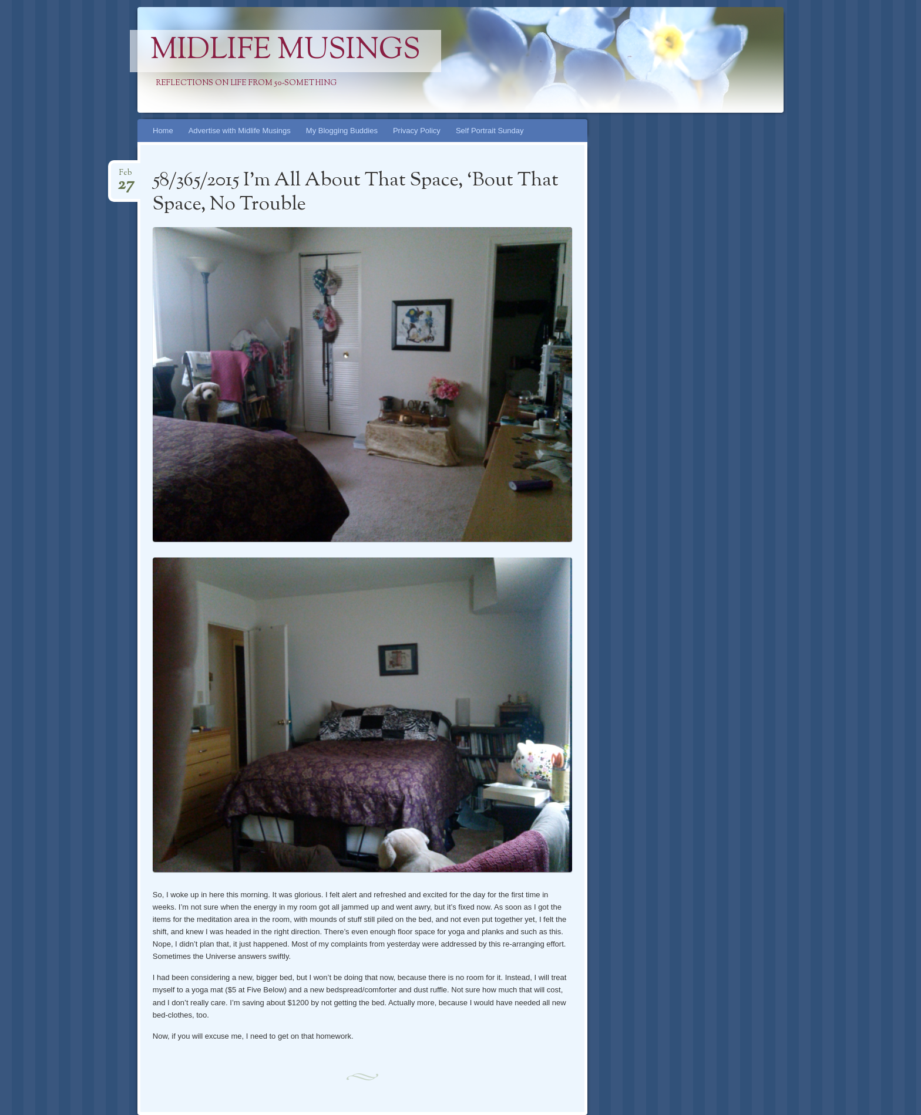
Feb (126, 176)
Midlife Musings (285, 51)
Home (163, 130)
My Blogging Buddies (342, 130)
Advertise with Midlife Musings (240, 130)
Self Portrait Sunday (490, 130)
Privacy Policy (417, 130)
